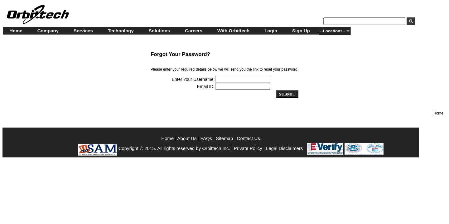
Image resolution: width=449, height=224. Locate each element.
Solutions (159, 30)
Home (15, 30)
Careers (193, 30)
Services (83, 30)
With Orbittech (233, 30)
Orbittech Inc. (216, 148)
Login (270, 30)
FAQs (206, 138)
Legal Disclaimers (284, 148)
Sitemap (224, 138)
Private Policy (248, 148)
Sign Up (301, 30)
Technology (121, 30)
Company (48, 30)
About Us (187, 138)
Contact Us (248, 138)
